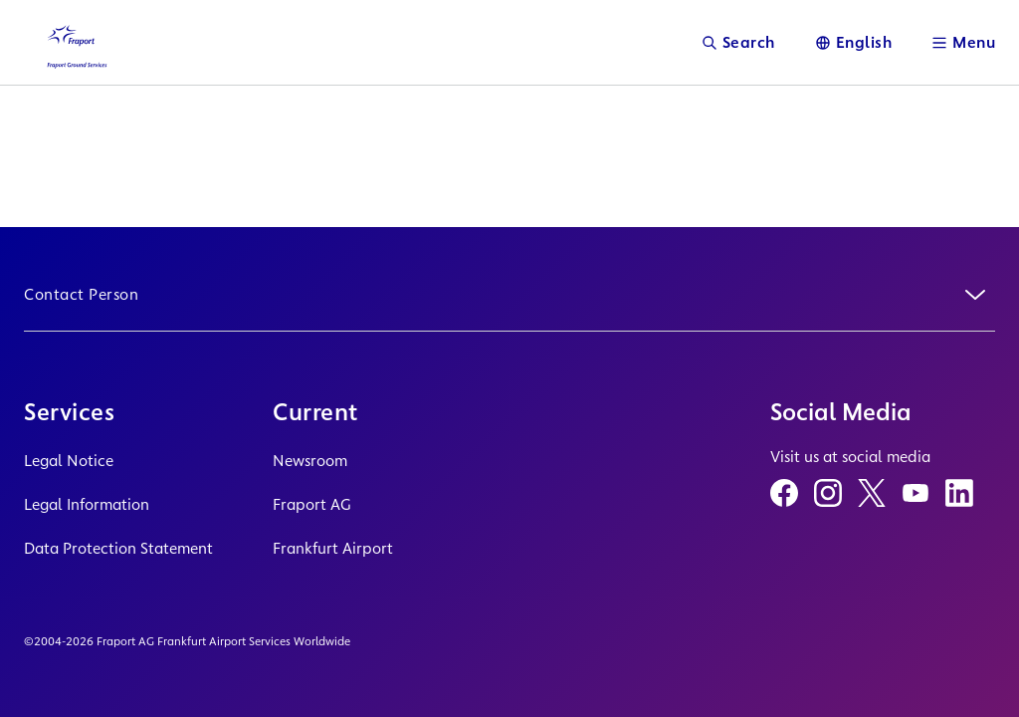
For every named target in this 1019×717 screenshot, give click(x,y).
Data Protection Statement (118, 548)
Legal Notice (68, 460)
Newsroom (310, 460)
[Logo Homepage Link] (75, 42)
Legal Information (86, 504)
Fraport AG (312, 504)
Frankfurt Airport (333, 548)
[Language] (854, 42)
